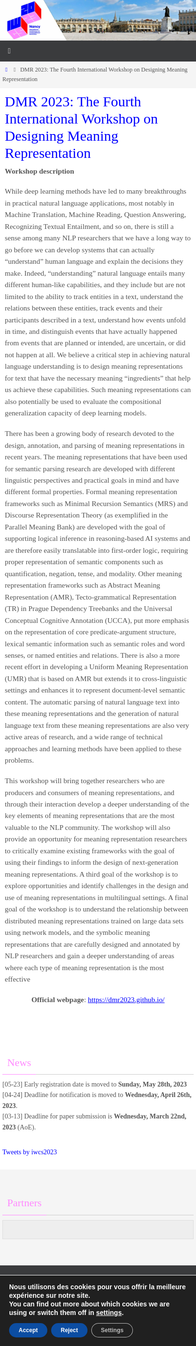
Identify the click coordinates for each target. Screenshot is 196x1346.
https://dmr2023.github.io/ (126, 999)
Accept (28, 1330)
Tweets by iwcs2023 (29, 1152)
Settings (112, 1330)
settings (109, 1312)
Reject (69, 1330)
